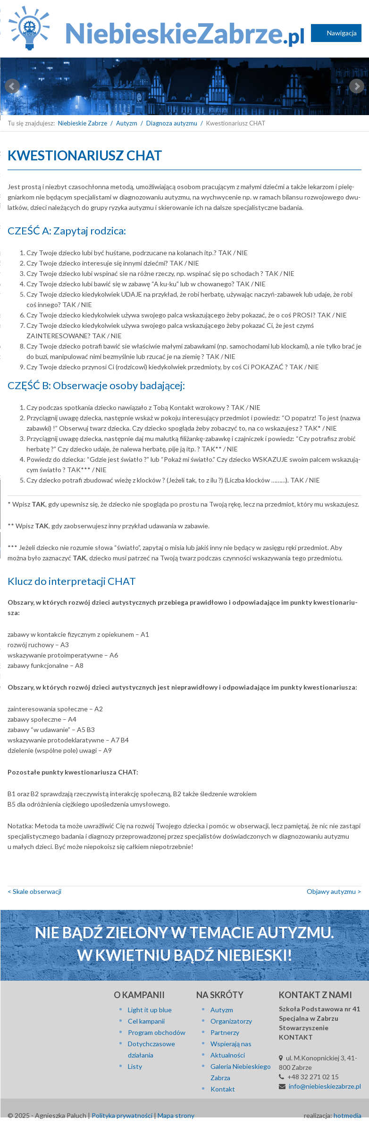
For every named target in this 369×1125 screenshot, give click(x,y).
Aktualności (227, 1055)
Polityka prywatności (122, 1115)
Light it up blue (150, 1010)
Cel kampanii (146, 1021)
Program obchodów (156, 1032)
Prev (12, 86)
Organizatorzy (231, 1021)
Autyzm (126, 123)
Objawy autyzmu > (334, 891)
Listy (135, 1066)
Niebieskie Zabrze (82, 123)
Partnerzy (224, 1032)
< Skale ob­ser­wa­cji (34, 891)
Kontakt (222, 1089)
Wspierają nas (231, 1044)
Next (356, 86)
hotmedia (347, 1115)
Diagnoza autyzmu (171, 123)
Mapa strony (176, 1115)
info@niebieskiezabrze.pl (325, 1086)
